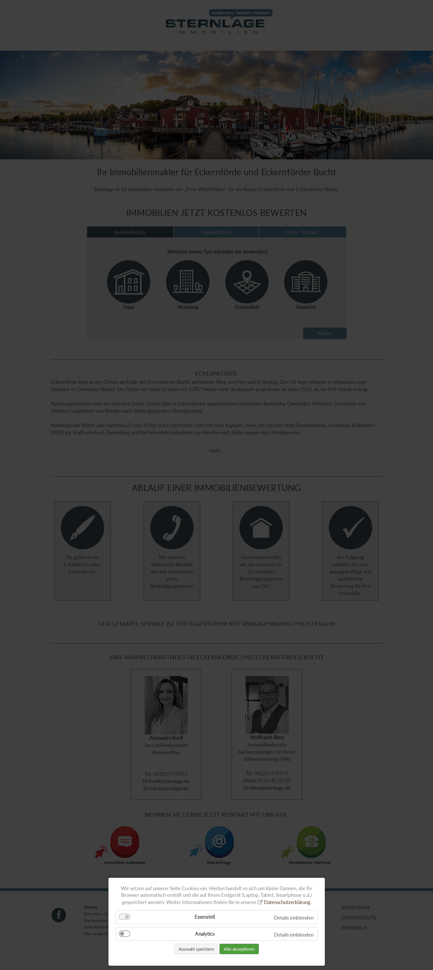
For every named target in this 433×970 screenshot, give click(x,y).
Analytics (204, 934)
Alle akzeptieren (239, 949)
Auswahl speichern (196, 949)
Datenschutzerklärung (287, 902)
